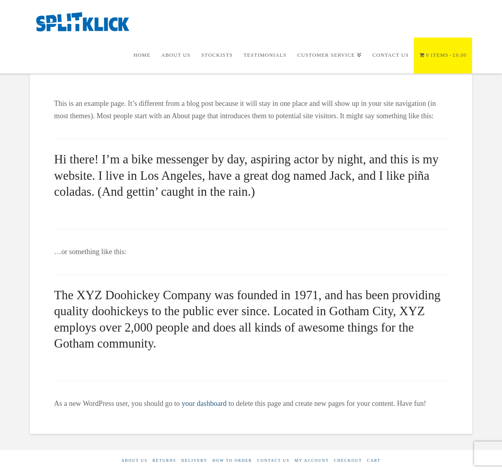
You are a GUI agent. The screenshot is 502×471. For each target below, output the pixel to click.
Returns (164, 460)
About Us (134, 460)
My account (311, 460)
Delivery (194, 460)
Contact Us (273, 460)
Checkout (348, 460)
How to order (232, 460)
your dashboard (204, 403)
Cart (374, 460)
